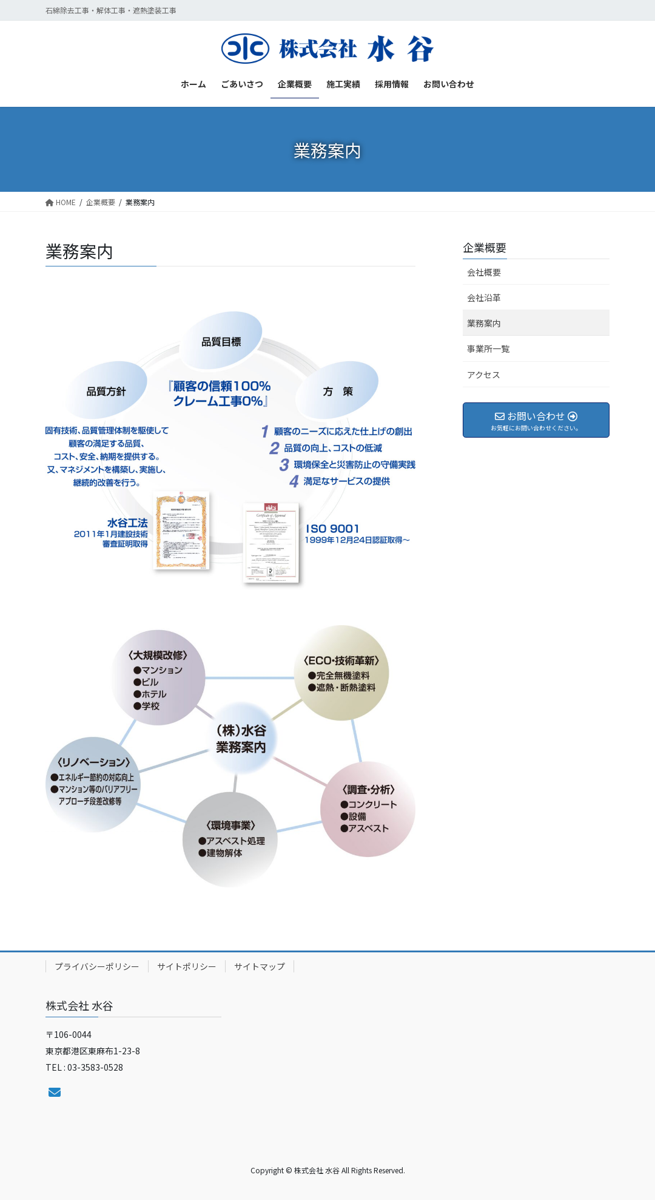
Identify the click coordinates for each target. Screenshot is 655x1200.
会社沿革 (484, 297)
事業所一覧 (488, 348)
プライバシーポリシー (97, 966)
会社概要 (484, 272)
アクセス (483, 374)
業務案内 (484, 323)
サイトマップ (259, 966)
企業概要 (484, 247)
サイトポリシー (187, 966)
